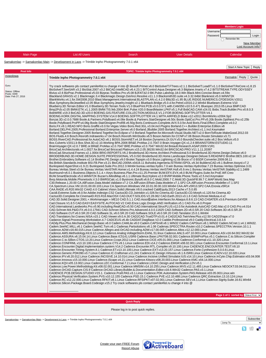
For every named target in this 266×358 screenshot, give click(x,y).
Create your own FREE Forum (119, 344)
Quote (254, 77)
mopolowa (11, 76)
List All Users (81, 54)
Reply (256, 67)
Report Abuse (130, 348)
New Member (252, 43)
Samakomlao (12, 61)
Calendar (236, 54)
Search (133, 54)
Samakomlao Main (37, 61)
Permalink (231, 77)
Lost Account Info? (249, 46)
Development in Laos (67, 61)
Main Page (30, 54)
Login (255, 35)
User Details (184, 54)
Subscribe (254, 318)
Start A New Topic (239, 67)
